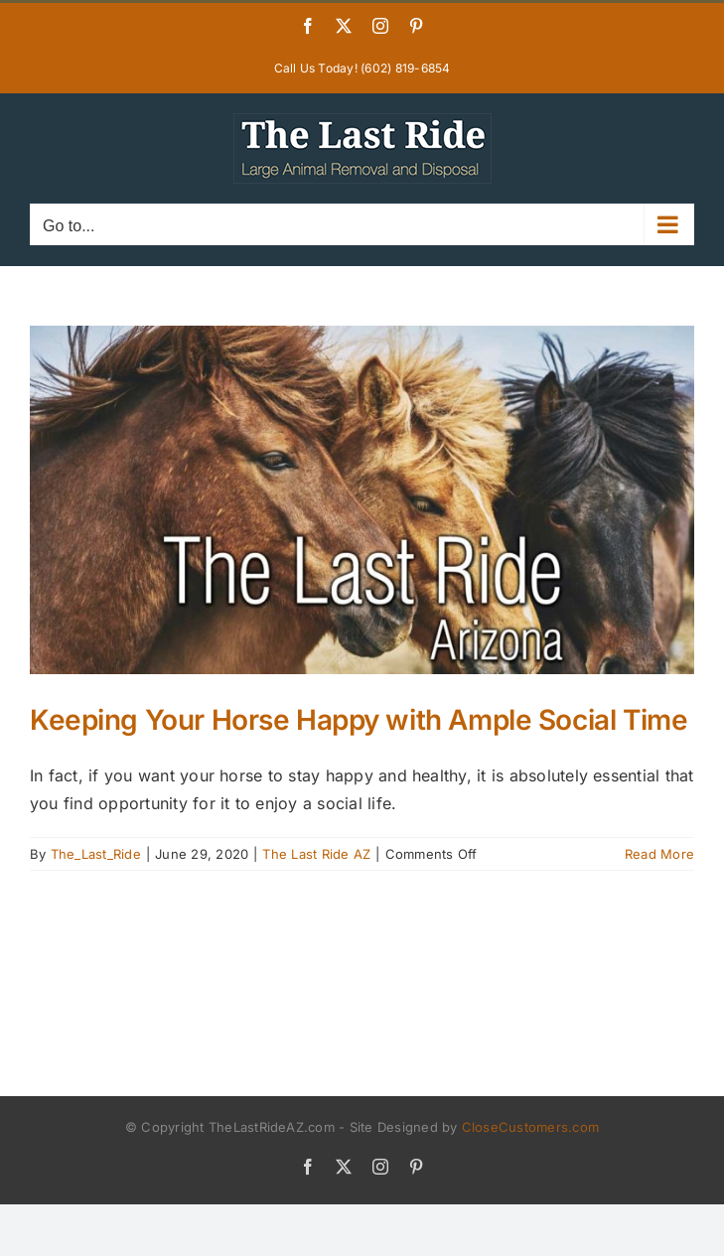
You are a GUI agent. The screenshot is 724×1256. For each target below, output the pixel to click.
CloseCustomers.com (530, 1127)
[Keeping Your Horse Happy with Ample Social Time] (362, 500)
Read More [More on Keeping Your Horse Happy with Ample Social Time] (659, 854)
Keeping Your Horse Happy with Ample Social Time (358, 720)
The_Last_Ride (96, 854)
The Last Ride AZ (316, 854)
